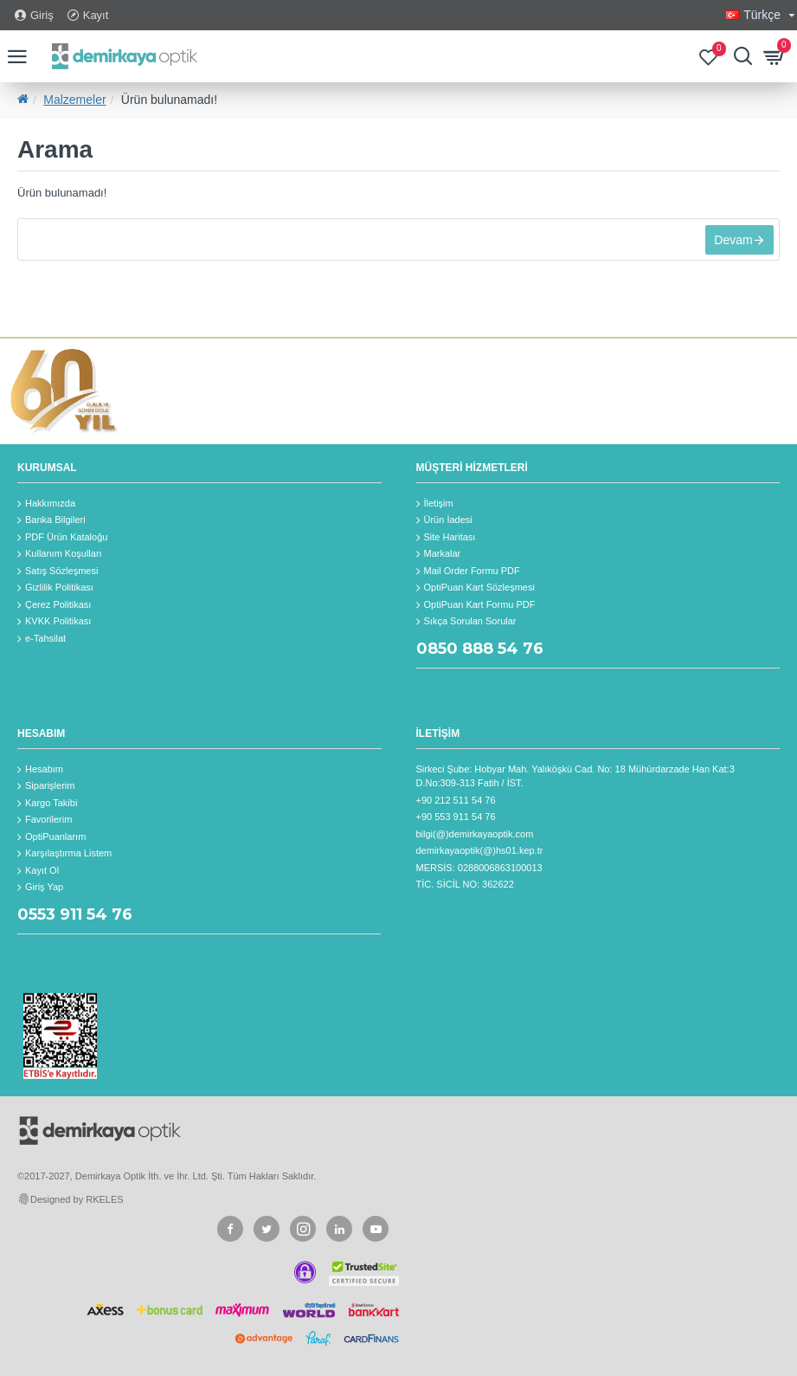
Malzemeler (74, 100)
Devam (730, 242)
